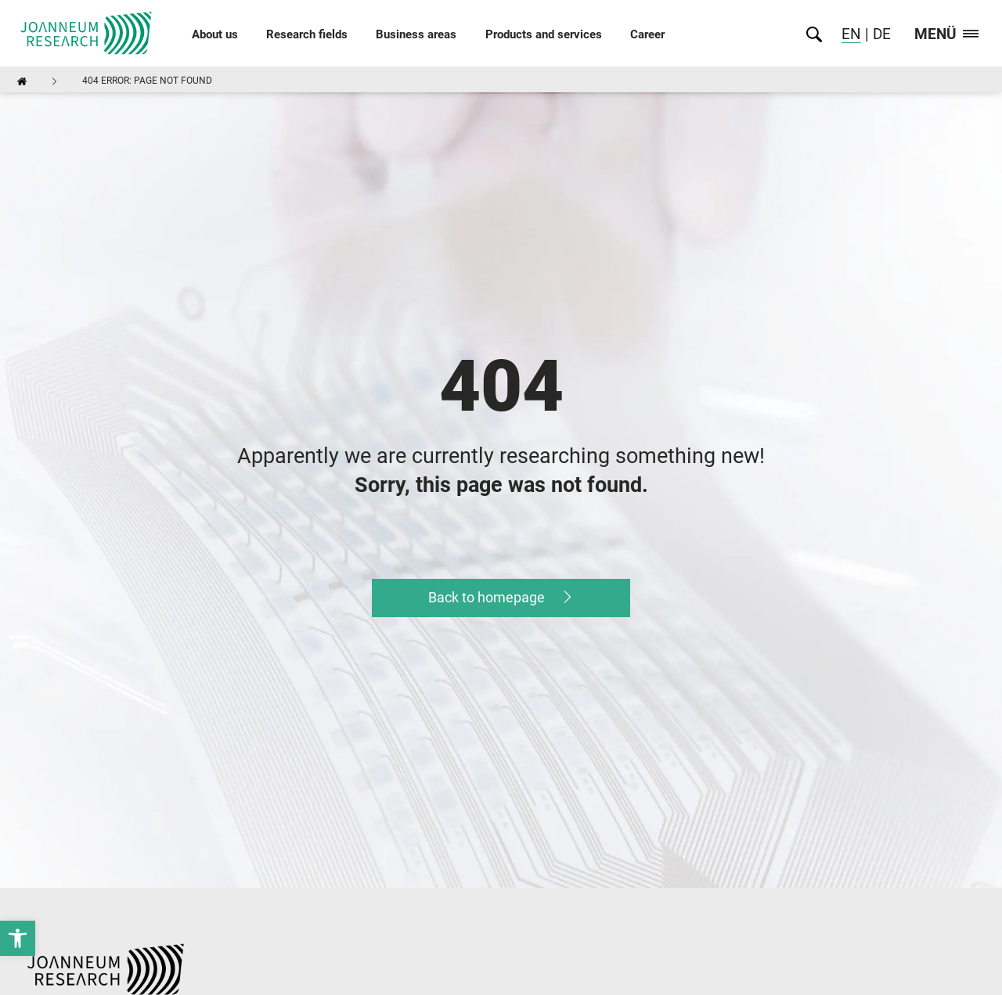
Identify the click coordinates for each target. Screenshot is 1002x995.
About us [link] (215, 34)
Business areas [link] (416, 34)
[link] (17, 938)
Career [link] (647, 34)
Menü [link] (946, 34)
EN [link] (851, 34)
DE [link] (880, 34)
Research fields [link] (307, 34)
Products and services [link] (543, 34)
